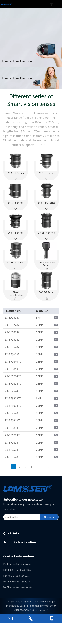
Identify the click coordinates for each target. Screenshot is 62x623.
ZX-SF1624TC (13, 383)
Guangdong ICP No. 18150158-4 (31, 609)
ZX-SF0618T (12, 420)
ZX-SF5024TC (13, 405)
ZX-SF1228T (12, 435)
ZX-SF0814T (12, 428)
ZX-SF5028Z (12, 354)
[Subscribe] (49, 517)
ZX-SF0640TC (13, 361)
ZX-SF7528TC (13, 413)
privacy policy (48, 605)
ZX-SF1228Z (12, 325)
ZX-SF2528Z (12, 339)
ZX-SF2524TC (13, 391)
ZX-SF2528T (12, 449)
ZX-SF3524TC (13, 398)
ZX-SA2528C (12, 317)
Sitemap (35, 605)
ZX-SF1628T (12, 442)
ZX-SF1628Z (12, 332)
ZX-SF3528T (12, 457)
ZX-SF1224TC (13, 376)
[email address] (21, 517)
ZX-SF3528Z (12, 347)
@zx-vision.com (23, 564)
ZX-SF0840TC (13, 369)
